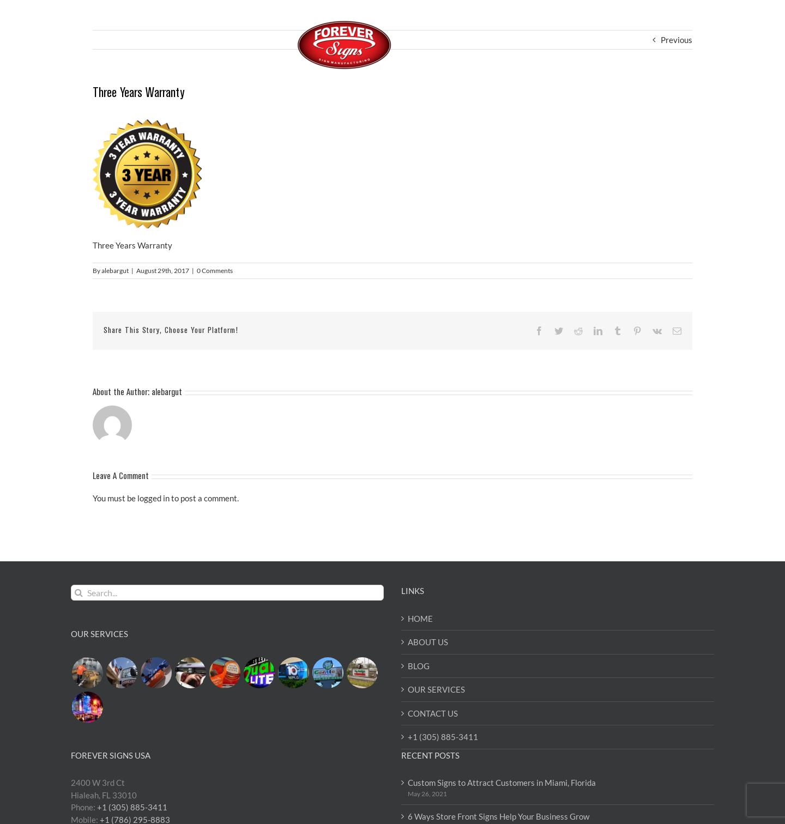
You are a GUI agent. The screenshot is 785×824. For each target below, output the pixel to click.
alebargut (115, 270)
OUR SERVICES (436, 689)
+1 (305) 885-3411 (443, 737)
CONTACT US (433, 713)
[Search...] (227, 593)
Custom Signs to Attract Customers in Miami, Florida (502, 782)
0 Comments (215, 270)
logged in (153, 498)
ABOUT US (428, 642)
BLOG (419, 666)
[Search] (79, 593)
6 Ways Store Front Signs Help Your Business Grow (498, 816)
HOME (420, 618)
